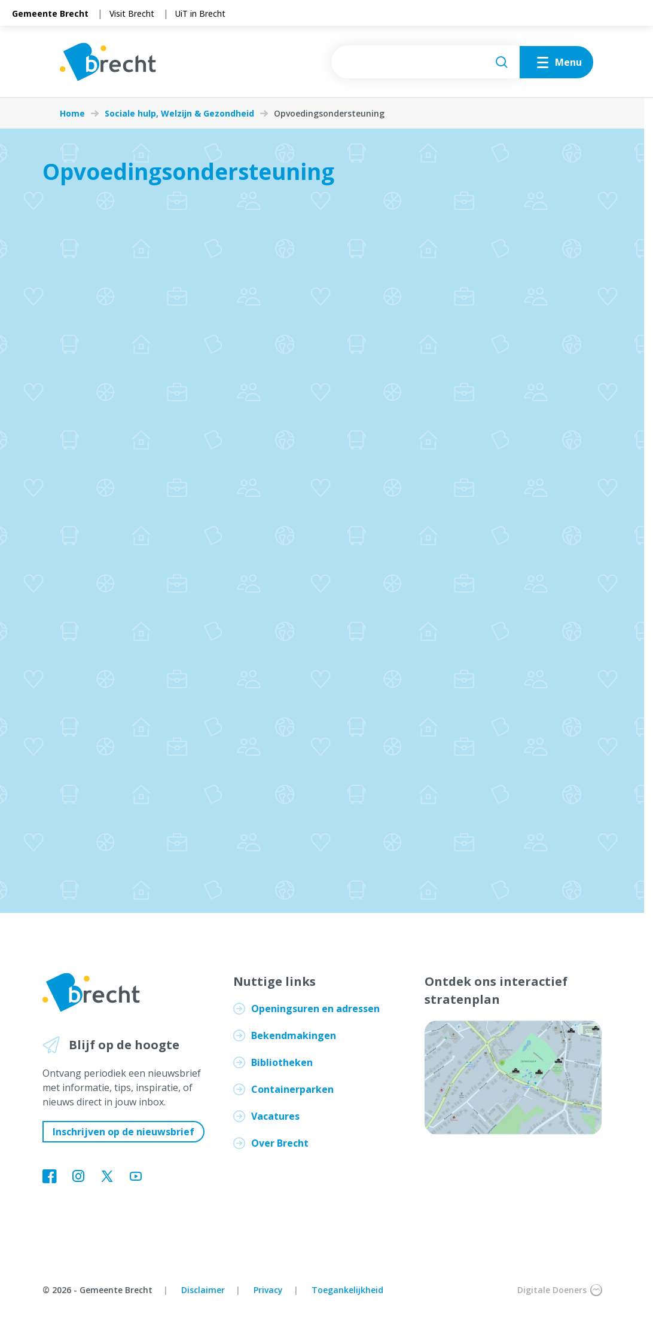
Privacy (268, 1290)
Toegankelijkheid (347, 1290)
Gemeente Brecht (50, 13)
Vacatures (275, 1116)
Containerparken (292, 1089)
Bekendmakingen (293, 1035)
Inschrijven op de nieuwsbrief (123, 1131)
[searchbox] (425, 61)
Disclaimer (203, 1290)
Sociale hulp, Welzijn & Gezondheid (179, 113)
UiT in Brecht (200, 13)
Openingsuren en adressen (315, 1009)
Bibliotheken (282, 1062)
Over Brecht (280, 1143)
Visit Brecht (131, 13)
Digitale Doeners (559, 1290)
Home (72, 113)
